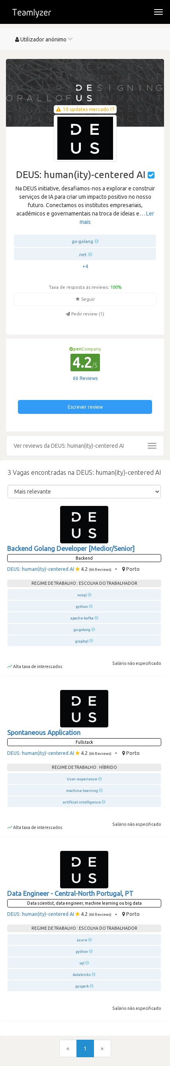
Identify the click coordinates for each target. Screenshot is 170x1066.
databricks (82, 974)
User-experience (82, 779)
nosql (82, 595)
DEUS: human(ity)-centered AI (40, 569)
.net (82, 254)
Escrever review (85, 407)
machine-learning (82, 790)
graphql (81, 641)
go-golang (82, 241)
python (82, 606)
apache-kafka (82, 618)
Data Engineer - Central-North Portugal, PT (70, 893)
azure (82, 940)
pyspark (82, 986)
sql (81, 963)
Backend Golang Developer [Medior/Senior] (71, 548)
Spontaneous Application (43, 732)
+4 (85, 266)
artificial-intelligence (82, 802)
